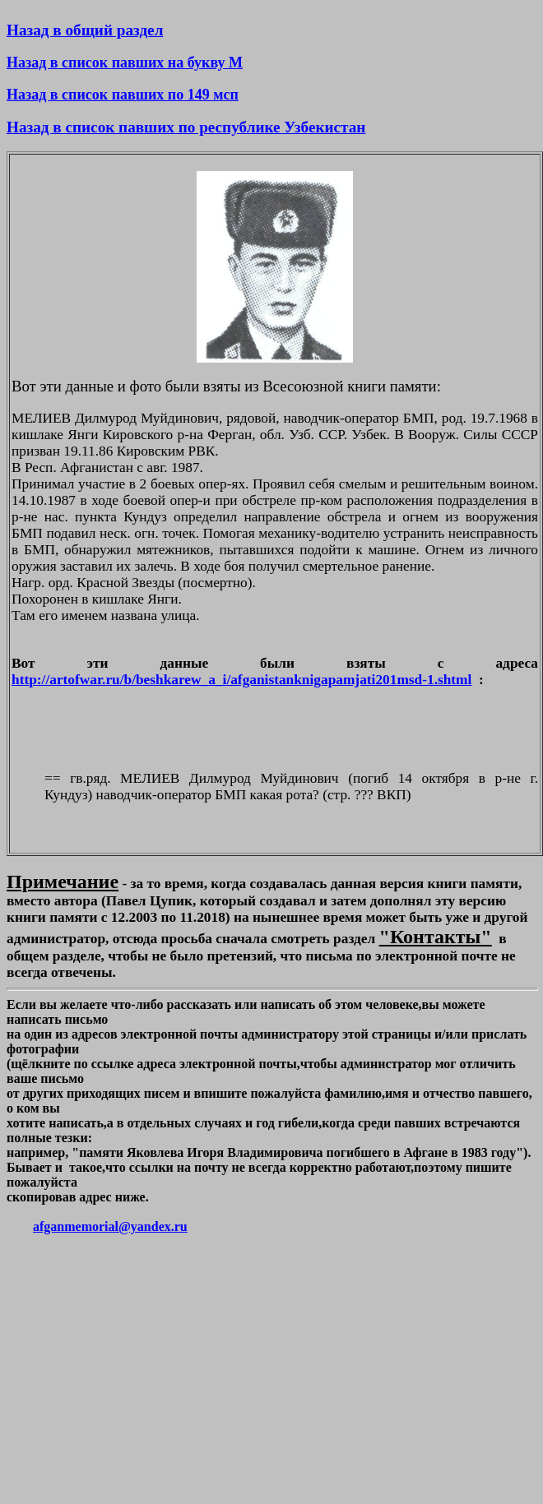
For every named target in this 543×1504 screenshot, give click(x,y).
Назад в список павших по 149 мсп (123, 94)
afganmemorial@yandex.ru (110, 1226)
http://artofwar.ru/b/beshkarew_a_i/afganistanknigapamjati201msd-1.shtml (241, 679)
